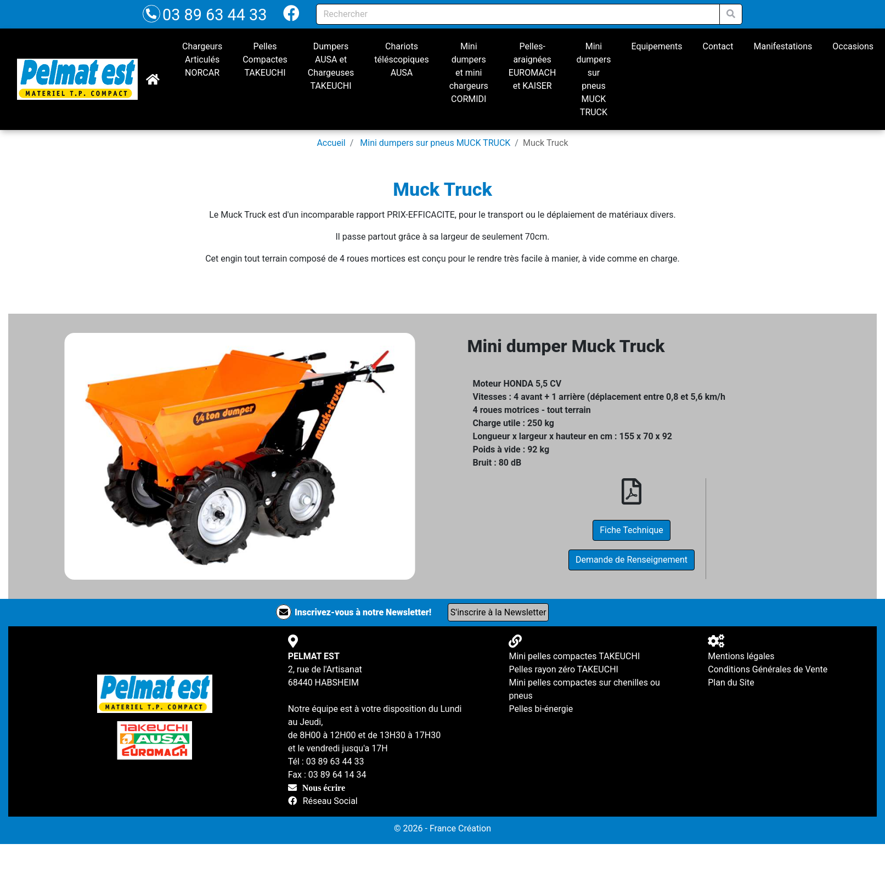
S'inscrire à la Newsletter (498, 612)
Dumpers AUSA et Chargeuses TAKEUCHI (331, 66)
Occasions (852, 46)
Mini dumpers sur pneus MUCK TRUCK (593, 79)
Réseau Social (330, 801)
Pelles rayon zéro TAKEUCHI (563, 669)
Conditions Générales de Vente (767, 669)
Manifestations (782, 46)
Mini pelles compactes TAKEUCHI (574, 656)
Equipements (656, 46)
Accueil (331, 143)
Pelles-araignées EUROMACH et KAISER (532, 66)
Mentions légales (741, 656)
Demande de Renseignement (631, 559)
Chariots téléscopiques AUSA (401, 59)
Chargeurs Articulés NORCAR (202, 59)
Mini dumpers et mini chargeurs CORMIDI (468, 72)
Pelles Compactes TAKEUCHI (265, 59)
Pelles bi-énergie (541, 709)
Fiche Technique (631, 530)
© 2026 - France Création (442, 828)
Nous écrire (323, 787)
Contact (718, 46)
